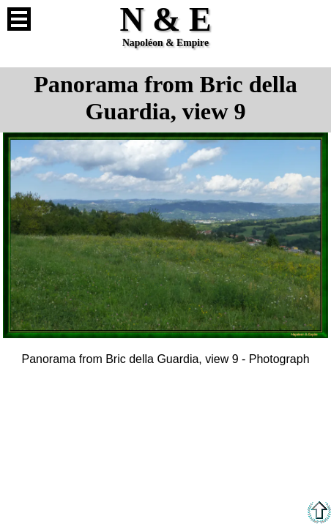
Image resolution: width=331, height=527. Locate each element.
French (312, 19)
